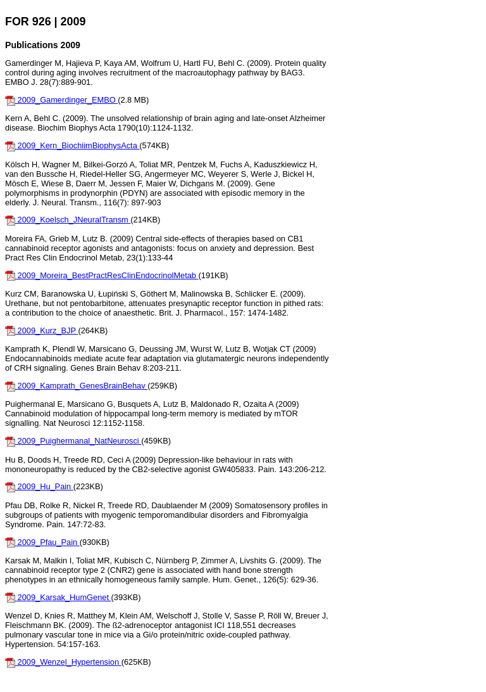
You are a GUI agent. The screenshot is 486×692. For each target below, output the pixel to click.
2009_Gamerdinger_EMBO (61, 100)
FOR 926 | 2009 (45, 21)
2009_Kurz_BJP (41, 330)
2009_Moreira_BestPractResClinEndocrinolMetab (102, 275)
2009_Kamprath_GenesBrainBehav (76, 385)
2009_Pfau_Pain (42, 542)
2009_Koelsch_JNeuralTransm (67, 219)
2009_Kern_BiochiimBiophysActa (72, 145)
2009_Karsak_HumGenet (58, 597)
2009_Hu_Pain (39, 486)
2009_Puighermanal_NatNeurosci (73, 440)
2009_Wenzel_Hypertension (63, 662)
